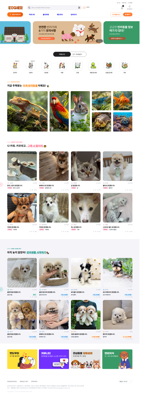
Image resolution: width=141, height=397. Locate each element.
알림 (122, 7)
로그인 (118, 3)
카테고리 (62, 54)
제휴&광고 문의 (24, 381)
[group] (86, 7)
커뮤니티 (32, 14)
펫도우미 (60, 14)
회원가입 (124, 3)
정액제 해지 (34, 381)
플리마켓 (46, 14)
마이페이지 (129, 7)
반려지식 (74, 14)
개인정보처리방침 (12, 381)
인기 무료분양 (77, 54)
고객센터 (130, 3)
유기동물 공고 (116, 14)
